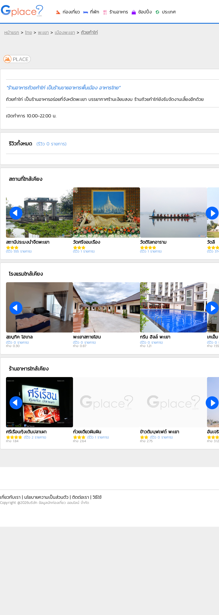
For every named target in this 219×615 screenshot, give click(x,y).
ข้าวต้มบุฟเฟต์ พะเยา (159, 431)
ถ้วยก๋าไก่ (89, 32)
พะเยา (43, 32)
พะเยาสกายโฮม (87, 336)
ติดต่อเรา (80, 497)
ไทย (28, 32)
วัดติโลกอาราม (153, 242)
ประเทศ (165, 11)
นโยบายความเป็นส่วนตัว (46, 497)
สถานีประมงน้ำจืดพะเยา (27, 242)
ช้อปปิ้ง (141, 11)
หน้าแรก (11, 32)
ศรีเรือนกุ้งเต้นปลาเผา (26, 431)
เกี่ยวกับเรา (10, 497)
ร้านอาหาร (115, 11)
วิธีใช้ (97, 497)
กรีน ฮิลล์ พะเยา (155, 336)
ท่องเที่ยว (67, 11)
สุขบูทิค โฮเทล (19, 336)
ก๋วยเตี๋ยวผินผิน (87, 431)
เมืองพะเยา (65, 32)
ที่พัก (91, 11)
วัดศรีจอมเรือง (86, 242)
